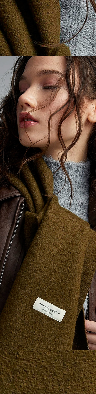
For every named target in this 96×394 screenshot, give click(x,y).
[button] (48, 5)
